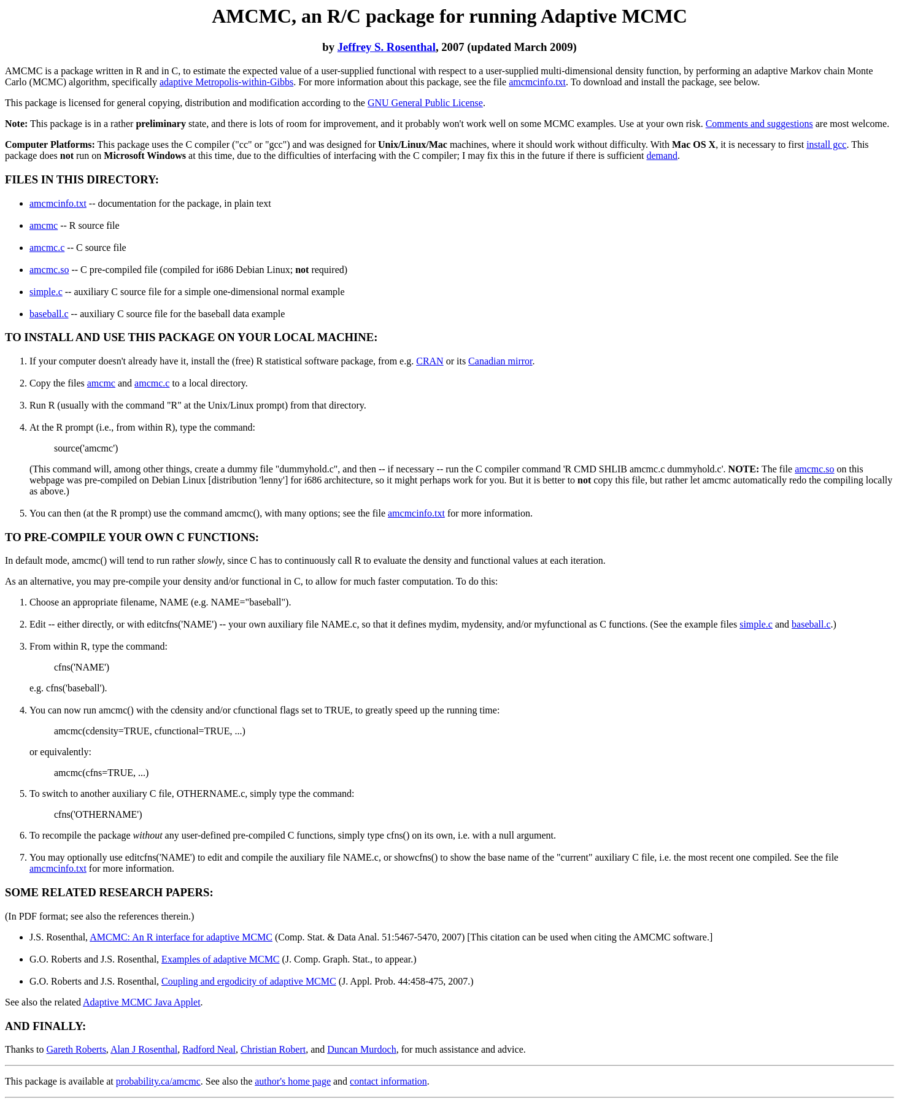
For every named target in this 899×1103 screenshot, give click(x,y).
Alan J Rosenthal (143, 1049)
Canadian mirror (500, 361)
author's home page (293, 1081)
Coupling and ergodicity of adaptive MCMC (248, 981)
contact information (388, 1081)
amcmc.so (49, 269)
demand (661, 155)
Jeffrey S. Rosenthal (387, 46)
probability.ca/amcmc (158, 1081)
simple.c (46, 291)
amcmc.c (46, 247)
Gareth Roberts (76, 1049)
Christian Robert (273, 1049)
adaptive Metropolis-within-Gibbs (226, 82)
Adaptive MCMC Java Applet (142, 1002)
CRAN (429, 361)
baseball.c (49, 314)
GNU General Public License (425, 103)
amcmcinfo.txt (537, 82)
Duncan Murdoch (361, 1049)
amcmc (43, 225)
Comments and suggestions (759, 123)
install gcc (826, 144)
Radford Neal (209, 1049)
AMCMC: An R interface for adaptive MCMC (181, 937)
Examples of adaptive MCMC (220, 959)
